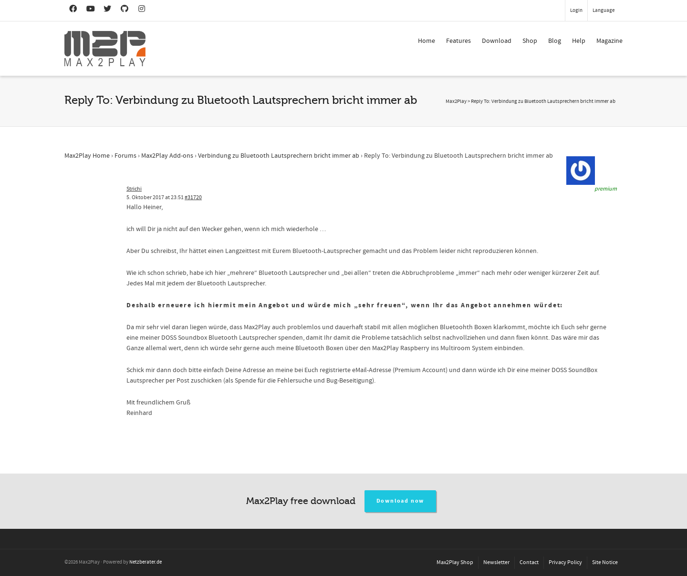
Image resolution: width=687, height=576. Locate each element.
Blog (554, 41)
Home (426, 41)
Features (458, 41)
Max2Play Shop (455, 562)
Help (578, 41)
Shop (529, 41)
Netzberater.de (145, 562)
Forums (125, 156)
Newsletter (496, 562)
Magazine (609, 41)
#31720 (193, 197)
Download (496, 41)
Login (576, 10)
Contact (529, 562)
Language (603, 10)
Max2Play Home (87, 156)
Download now (400, 501)
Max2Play (456, 101)
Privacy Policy (565, 562)
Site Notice (605, 562)
